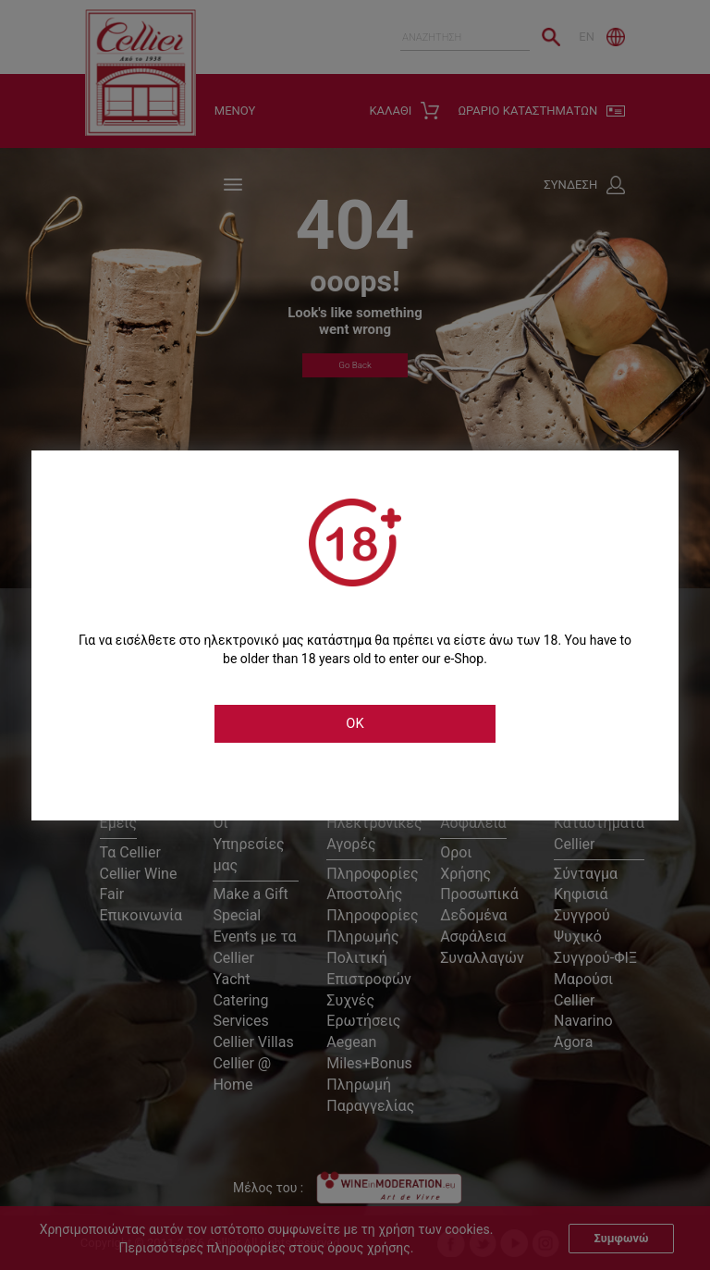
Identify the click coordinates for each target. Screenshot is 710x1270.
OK (355, 723)
